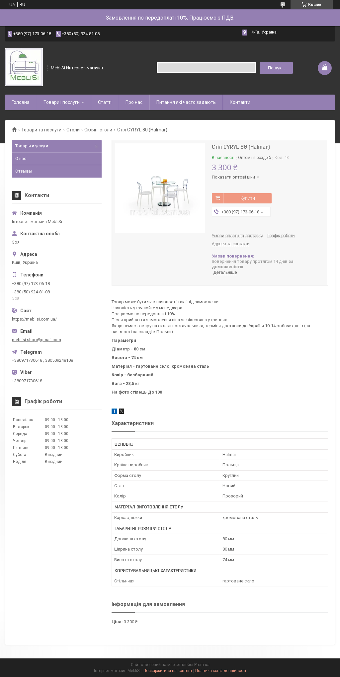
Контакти (240, 102)
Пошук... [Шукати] (276, 67)
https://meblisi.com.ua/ (34, 319)
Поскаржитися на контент (167, 670)
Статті (105, 102)
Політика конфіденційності (220, 670)
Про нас (134, 102)
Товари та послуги (41, 129)
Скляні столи (98, 129)
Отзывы (23, 171)
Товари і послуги (61, 102)
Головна (21, 102)
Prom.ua (202, 664)
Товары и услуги (31, 145)
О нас (20, 158)
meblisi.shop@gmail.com (36, 339)
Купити (247, 198)
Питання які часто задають (186, 102)
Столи (73, 129)
